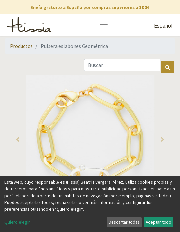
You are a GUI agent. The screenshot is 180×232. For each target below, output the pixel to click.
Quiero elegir (17, 222)
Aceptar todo (158, 222)
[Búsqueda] (167, 67)
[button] (18, 139)
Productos (21, 46)
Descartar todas (124, 222)
